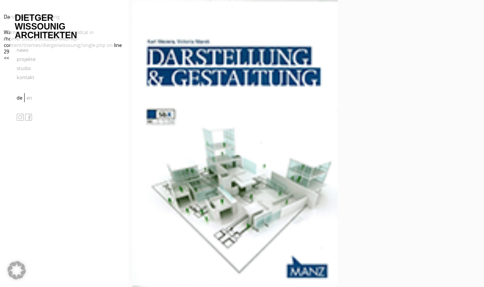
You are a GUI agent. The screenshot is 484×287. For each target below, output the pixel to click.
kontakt (25, 77)
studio (24, 68)
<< (6, 58)
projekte (26, 59)
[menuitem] (20, 97)
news (22, 50)
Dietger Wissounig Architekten (46, 26)
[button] (16, 270)
